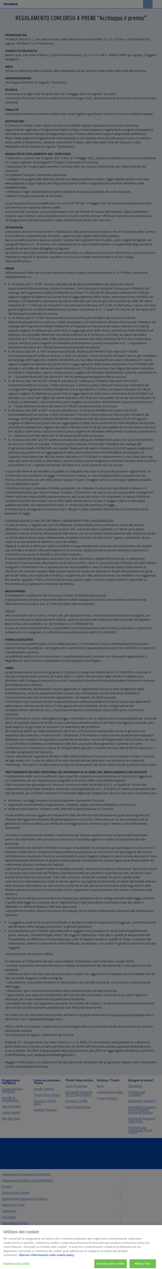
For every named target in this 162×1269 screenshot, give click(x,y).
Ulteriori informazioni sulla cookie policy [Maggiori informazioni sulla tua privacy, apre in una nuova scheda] (46, 1257)
